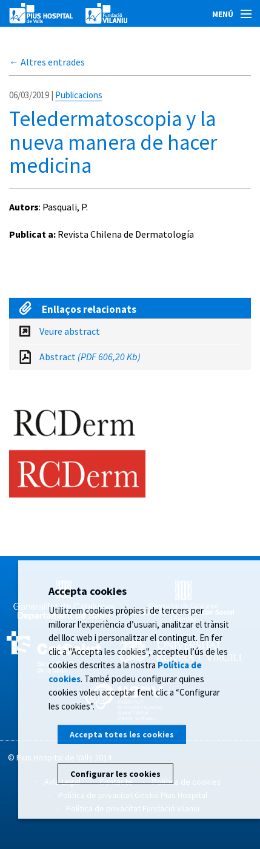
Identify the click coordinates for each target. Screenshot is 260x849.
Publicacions (78, 95)
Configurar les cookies (115, 773)
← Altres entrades (47, 62)
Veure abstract (69, 331)
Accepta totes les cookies (122, 734)
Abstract (90, 357)
